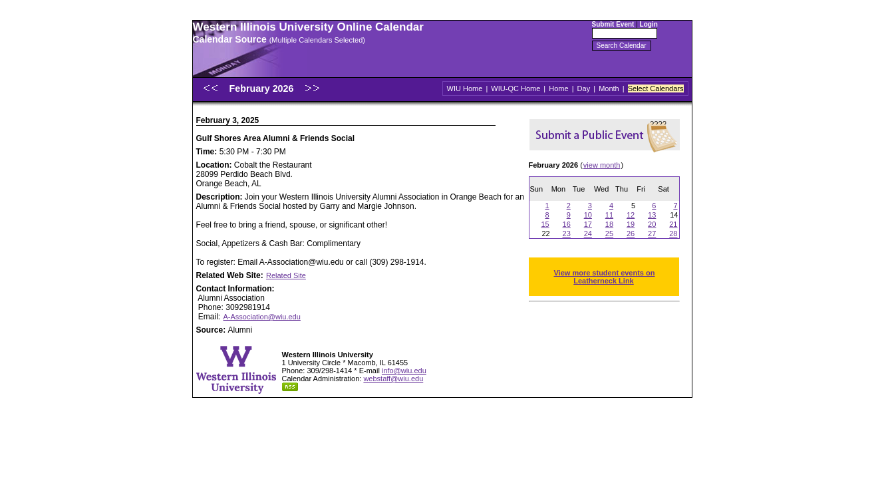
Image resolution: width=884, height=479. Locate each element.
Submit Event (613, 24)
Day (584, 88)
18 (609, 224)
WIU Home (465, 88)
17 (588, 224)
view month (602, 165)
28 (673, 234)
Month (609, 88)
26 (631, 234)
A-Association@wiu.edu (262, 317)
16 (567, 224)
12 (631, 215)
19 (631, 224)
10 (588, 215)
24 (588, 234)
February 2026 (262, 88)
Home (558, 88)
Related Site (286, 275)
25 (609, 234)
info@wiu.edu (404, 371)
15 (545, 224)
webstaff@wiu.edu (393, 379)
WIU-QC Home (515, 88)
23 (567, 234)
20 (652, 224)
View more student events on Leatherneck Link (604, 277)
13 (652, 215)
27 (652, 234)
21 (673, 224)
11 (609, 215)
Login (649, 24)
